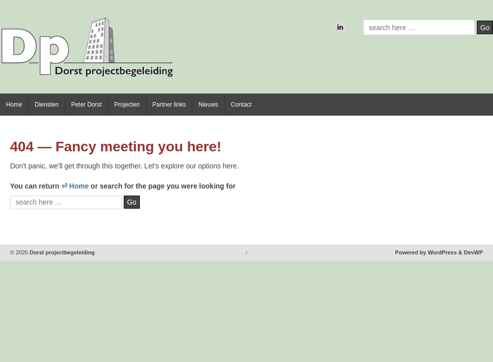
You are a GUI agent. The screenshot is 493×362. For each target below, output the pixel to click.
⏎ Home (75, 186)
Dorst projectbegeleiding (61, 252)
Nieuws (208, 104)
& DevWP (470, 252)
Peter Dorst (86, 104)
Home (14, 104)
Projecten (127, 104)
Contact (241, 104)
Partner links (169, 104)
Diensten (46, 104)
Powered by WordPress (426, 252)
